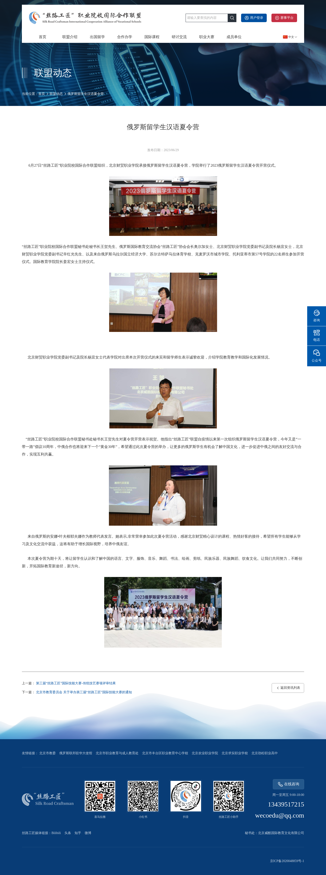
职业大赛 (206, 37)
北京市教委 (47, 753)
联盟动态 (56, 94)
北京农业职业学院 (205, 753)
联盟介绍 (69, 37)
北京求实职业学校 (235, 753)
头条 (67, 833)
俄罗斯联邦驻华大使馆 (75, 753)
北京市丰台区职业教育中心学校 (165, 753)
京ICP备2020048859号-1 (287, 861)
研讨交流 (179, 37)
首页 (42, 37)
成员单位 (234, 37)
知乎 (78, 833)
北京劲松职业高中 (264, 753)
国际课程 (151, 37)
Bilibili (56, 833)
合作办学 (124, 37)
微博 (88, 833)
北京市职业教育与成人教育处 (117, 753)
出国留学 (97, 37)
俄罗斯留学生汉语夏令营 (86, 94)
